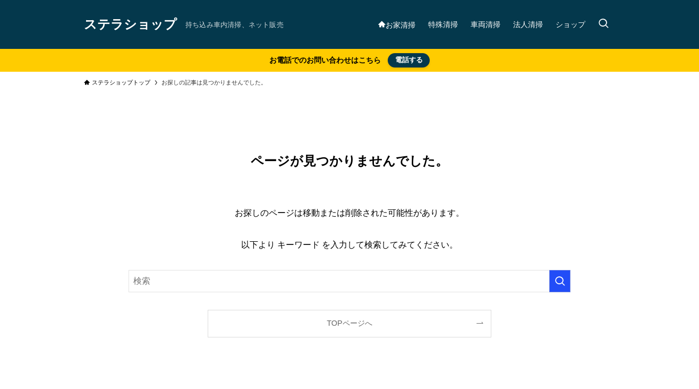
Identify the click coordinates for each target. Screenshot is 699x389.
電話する (409, 60)
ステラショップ (130, 24)
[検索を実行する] (559, 281)
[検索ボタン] (603, 24)
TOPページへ (349, 323)
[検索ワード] (349, 281)
